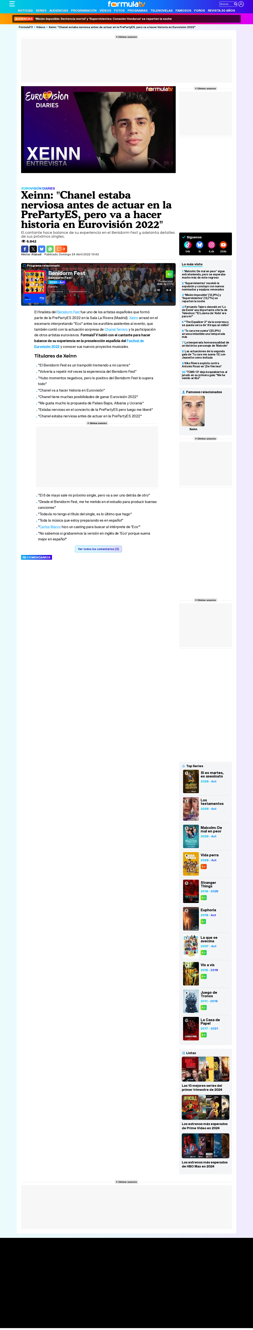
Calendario (64, 1259)
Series (41, 10)
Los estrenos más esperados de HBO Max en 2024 (205, 1164)
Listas (61, 1262)
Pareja (61, 1321)
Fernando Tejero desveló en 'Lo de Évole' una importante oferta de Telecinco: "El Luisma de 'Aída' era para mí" (204, 311)
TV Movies (64, 1266)
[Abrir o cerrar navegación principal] (12, 3)
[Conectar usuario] (241, 4)
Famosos (183, 10)
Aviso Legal (37, 1296)
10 (158, 290)
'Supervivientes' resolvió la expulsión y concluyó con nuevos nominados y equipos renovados (203, 286)
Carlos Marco (50, 526)
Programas (138, 10)
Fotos (119, 10)
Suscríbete (205, 1268)
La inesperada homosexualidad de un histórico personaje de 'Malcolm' (205, 344)
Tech (55, 1325)
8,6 (204, 1035)
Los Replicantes (37, 1311)
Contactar (142, 1296)
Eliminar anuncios (127, 36)
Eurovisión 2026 (160, 1265)
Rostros (202, 1255)
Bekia (31, 1321)
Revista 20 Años (221, 10)
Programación (84, 10)
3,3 (204, 866)
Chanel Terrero (116, 329)
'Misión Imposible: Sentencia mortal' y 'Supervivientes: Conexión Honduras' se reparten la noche (93, 19)
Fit (97, 1321)
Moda (40, 1321)
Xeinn (134, 317)
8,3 (204, 897)
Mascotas (125, 1321)
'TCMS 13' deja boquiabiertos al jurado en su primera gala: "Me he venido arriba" (204, 375)
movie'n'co (100, 1316)
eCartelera (65, 1316)
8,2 (204, 1007)
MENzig (32, 1325)
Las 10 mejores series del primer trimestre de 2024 (202, 1087)
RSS (153, 1296)
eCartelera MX (83, 1316)
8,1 (203, 921)
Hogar (105, 1321)
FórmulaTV (26, 27)
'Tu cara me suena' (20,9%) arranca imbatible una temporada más (203, 334)
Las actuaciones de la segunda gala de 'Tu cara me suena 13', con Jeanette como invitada (203, 354)
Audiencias (58, 10)
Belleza (50, 1321)
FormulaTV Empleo (45, 1316)
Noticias (25, 10)
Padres (71, 1321)
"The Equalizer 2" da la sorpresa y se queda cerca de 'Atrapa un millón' (205, 323)
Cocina (90, 1321)
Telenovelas (161, 10)
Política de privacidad (58, 1296)
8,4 (204, 976)
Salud (80, 1321)
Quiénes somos (19, 1296)
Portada (18, 1255)
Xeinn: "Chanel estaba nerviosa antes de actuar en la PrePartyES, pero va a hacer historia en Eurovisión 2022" (122, 27)
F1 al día (65, 1325)
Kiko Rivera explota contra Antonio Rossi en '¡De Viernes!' (202, 364)
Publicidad (128, 1296)
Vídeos (105, 10)
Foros (199, 10)
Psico (114, 1321)
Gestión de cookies (108, 1296)
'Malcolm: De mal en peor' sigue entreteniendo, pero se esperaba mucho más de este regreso (203, 274)
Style (42, 1325)
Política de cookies (84, 1296)
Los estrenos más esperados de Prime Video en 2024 (205, 1125)
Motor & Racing (81, 1325)
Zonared (98, 1325)
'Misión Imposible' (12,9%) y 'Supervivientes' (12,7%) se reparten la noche (201, 298)
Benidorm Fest (66, 273)
